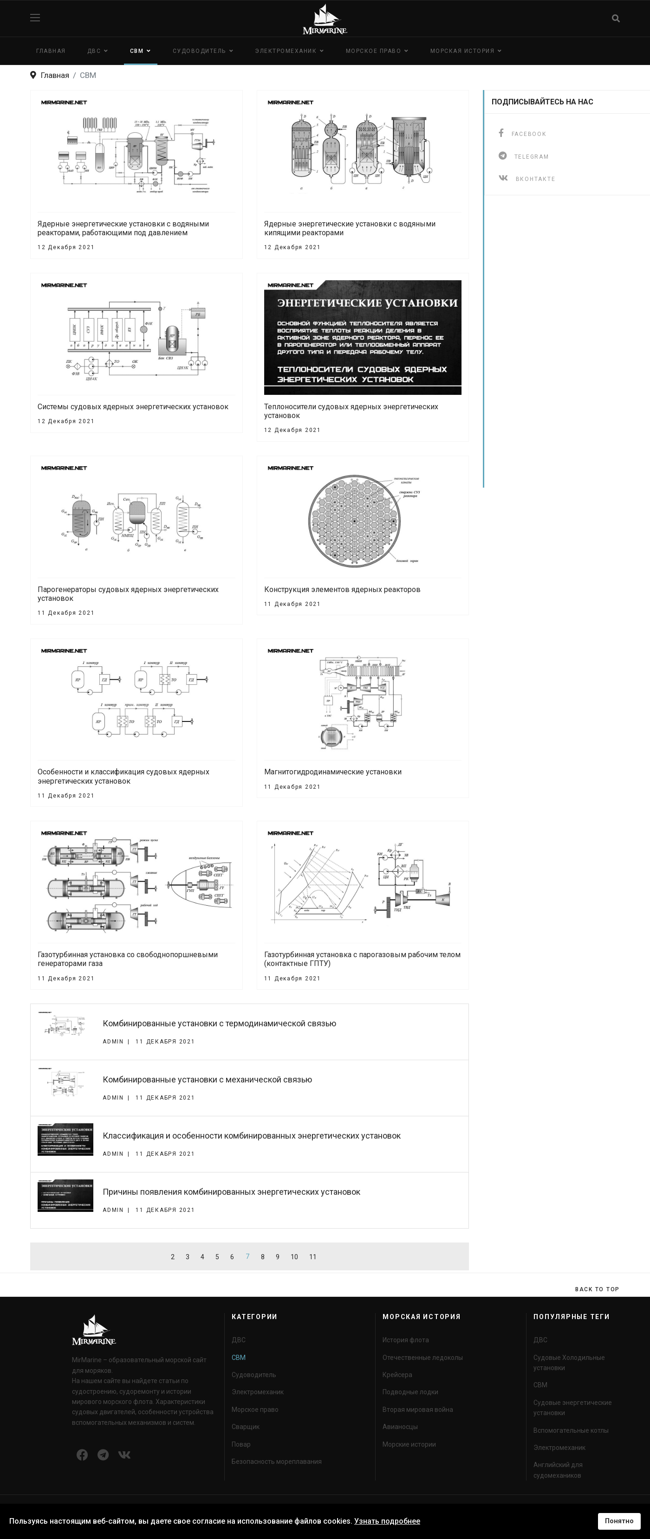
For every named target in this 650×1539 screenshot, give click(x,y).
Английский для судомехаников (558, 1470)
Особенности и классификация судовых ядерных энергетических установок (123, 776)
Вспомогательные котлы (571, 1430)
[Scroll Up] (597, 1289)
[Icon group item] (82, 1455)
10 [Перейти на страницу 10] (294, 1257)
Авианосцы (400, 1426)
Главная (51, 51)
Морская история (462, 51)
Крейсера (397, 1374)
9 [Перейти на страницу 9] (278, 1257)
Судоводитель (199, 51)
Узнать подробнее (387, 1521)
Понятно (619, 1521)
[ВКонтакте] (527, 178)
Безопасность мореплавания (277, 1461)
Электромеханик (286, 51)
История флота (406, 1340)
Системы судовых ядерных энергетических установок (133, 406)
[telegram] (524, 155)
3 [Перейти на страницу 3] (187, 1257)
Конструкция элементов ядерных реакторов (342, 589)
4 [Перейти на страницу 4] (202, 1257)
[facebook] (522, 133)
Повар (241, 1444)
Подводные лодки (410, 1392)
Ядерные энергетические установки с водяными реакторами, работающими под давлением (123, 228)
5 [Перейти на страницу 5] (217, 1257)
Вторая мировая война (418, 1409)
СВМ (137, 51)
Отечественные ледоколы (423, 1357)
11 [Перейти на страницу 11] (313, 1257)
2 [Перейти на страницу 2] (173, 1257)
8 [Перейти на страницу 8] (263, 1257)
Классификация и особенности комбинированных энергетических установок (252, 1135)
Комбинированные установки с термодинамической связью (219, 1023)
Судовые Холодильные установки (569, 1363)
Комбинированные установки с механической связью (207, 1079)
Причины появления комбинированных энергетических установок (231, 1192)
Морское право (374, 51)
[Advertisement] (553, 348)
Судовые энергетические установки (572, 1408)
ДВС (94, 51)
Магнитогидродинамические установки (333, 771)
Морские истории (409, 1444)
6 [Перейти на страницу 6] (232, 1257)
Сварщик (246, 1426)
